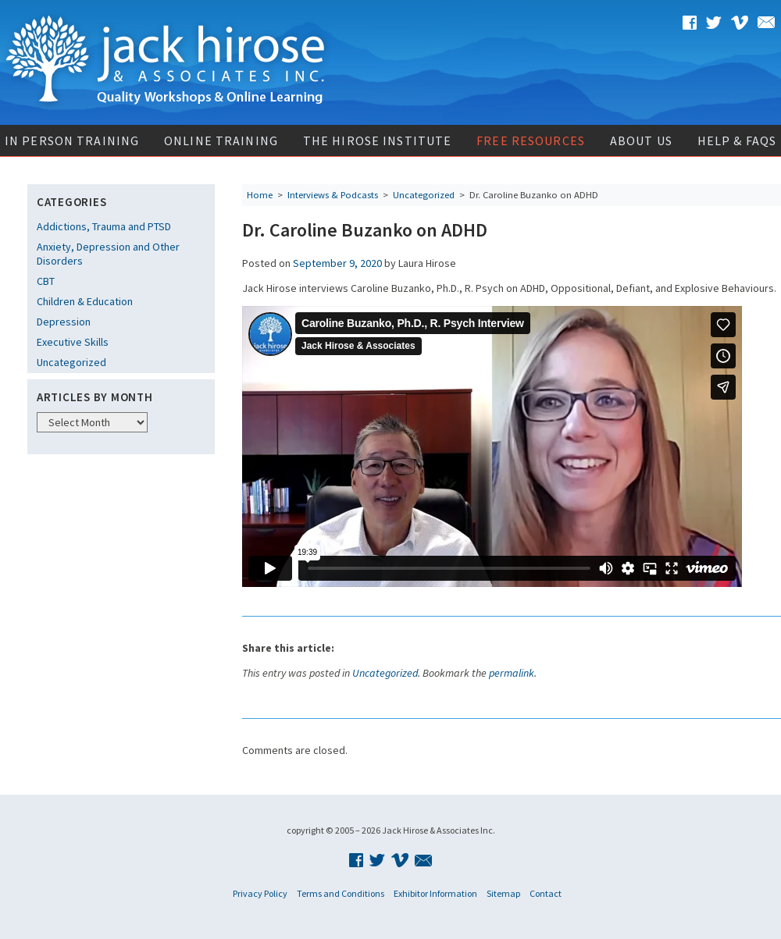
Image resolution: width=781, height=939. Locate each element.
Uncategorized (71, 362)
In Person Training (72, 140)
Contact (546, 893)
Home (260, 195)
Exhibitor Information (435, 893)
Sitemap (503, 893)
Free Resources (530, 140)
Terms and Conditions (340, 893)
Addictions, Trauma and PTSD (104, 226)
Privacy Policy (260, 893)
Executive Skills (73, 342)
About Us (641, 140)
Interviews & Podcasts (332, 195)
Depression (64, 322)
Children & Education (85, 301)
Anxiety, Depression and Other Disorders (108, 254)
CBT (46, 281)
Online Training (221, 140)
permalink (511, 673)
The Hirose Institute (377, 140)
